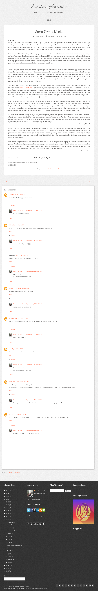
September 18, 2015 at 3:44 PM (34, 430)
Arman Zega (12, 381)
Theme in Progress (13, 588)
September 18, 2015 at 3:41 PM (34, 271)
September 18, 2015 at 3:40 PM (34, 241)
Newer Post (6, 182)
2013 (7, 568)
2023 (7, 496)
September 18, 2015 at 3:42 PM (34, 334)
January (10, 562)
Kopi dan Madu (11, 551)
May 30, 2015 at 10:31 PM (22, 381)
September (11, 531)
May (9, 542)
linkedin (68, 585)
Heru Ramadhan (13, 288)
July (9, 536)
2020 (7, 505)
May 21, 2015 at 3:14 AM (18, 349)
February (10, 559)
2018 (7, 510)
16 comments (62, 36)
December (10, 522)
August (10, 533)
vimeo (83, 585)
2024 (7, 493)
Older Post (91, 182)
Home (49, 20)
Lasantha (29, 588)
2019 (7, 508)
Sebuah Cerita (57, 169)
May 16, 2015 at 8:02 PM (24, 288)
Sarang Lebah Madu (25, 88)
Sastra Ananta (49, 7)
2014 (7, 565)
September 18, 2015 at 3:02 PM (34, 210)
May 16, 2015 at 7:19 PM (22, 255)
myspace (71, 585)
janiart (10, 414)
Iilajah (10, 194)
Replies (13, 205)
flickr (62, 585)
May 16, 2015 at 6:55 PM (19, 225)
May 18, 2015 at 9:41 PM (21, 318)
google (65, 585)
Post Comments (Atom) (15, 472)
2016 (7, 516)
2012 (7, 571)
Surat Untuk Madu (49, 31)
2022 (7, 499)
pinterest (74, 585)
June (9, 539)
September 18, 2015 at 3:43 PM (34, 364)
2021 (7, 502)
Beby (10, 349)
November (10, 525)
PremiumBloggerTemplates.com (39, 588)
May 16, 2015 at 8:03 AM (18, 194)
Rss (93, 585)
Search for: (7, 576)
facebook (56, 585)
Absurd (45, 169)
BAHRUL (11, 225)
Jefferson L (12, 318)
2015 (7, 519)
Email (90, 585)
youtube (80, 585)
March (9, 556)
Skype (87, 585)
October (10, 528)
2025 (7, 490)
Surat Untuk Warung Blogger (14, 545)
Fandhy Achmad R (40, 36)
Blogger (27, 586)
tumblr (77, 585)
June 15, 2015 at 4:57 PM (19, 414)
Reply (10, 201)
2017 (7, 513)
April (9, 554)
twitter (59, 585)
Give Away (50, 169)
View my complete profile (33, 499)
